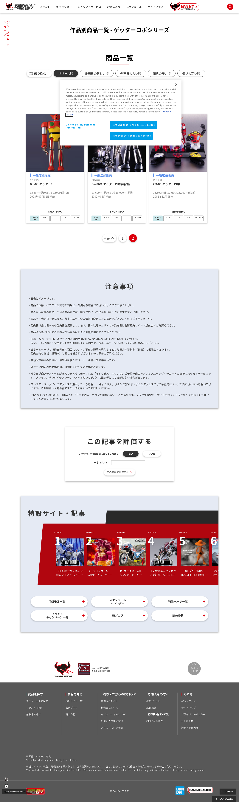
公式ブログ (72, 707)
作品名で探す (33, 714)
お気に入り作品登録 (112, 721)
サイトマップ (155, 7)
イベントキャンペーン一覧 (57, 615)
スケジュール (134, 7)
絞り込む (40, 73)
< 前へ (109, 238)
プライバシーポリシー (193, 714)
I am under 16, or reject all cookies (133, 124)
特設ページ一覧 (178, 601)
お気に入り (113, 7)
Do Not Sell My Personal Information (19, 791)
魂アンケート (153, 701)
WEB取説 (151, 707)
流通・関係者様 (189, 727)
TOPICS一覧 (57, 601)
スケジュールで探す (37, 701)
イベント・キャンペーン (114, 714)
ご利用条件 (187, 721)
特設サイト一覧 (74, 701)
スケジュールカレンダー (117, 601)
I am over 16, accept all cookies (131, 135)
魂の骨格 (178, 615)
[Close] (176, 84)
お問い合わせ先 (154, 721)
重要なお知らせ (109, 701)
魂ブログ (117, 615)
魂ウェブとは (188, 701)
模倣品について (109, 707)
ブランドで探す (34, 707)
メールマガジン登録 (112, 727)
